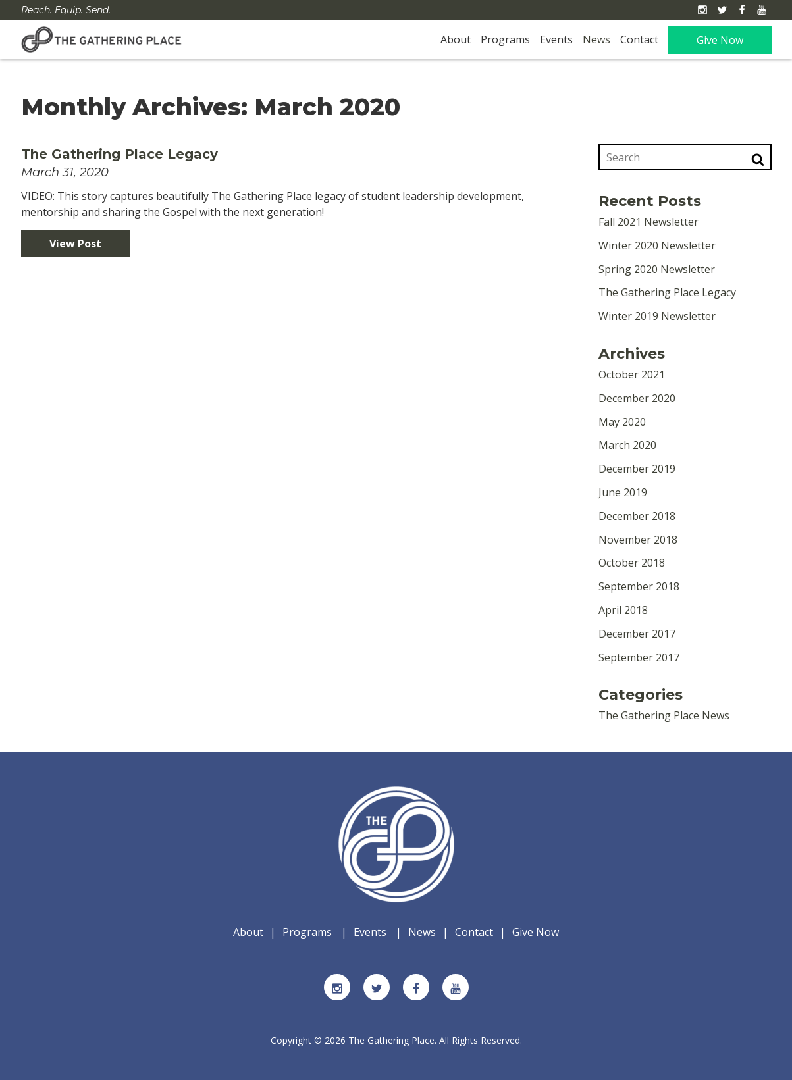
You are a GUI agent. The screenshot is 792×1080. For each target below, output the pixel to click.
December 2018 (636, 516)
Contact (639, 39)
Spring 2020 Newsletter (656, 269)
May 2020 (622, 422)
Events (556, 39)
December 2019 (636, 468)
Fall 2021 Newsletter (648, 222)
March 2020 (627, 445)
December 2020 (636, 398)
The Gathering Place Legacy (119, 154)
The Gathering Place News (663, 715)
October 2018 (631, 562)
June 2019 (622, 492)
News (596, 39)
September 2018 (638, 586)
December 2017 (636, 634)
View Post (75, 243)
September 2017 (638, 657)
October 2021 (631, 374)
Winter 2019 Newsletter (657, 316)
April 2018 (623, 610)
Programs (505, 39)
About (455, 39)
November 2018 (637, 539)
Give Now (720, 40)
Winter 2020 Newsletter (657, 245)
